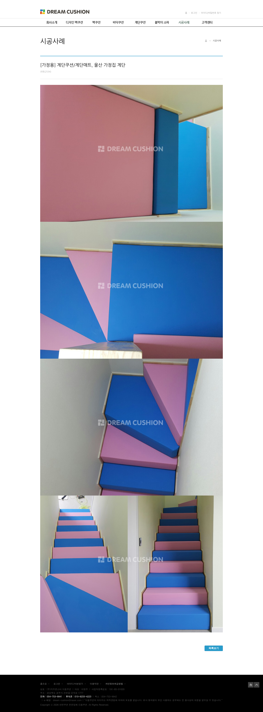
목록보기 (214, 648)
